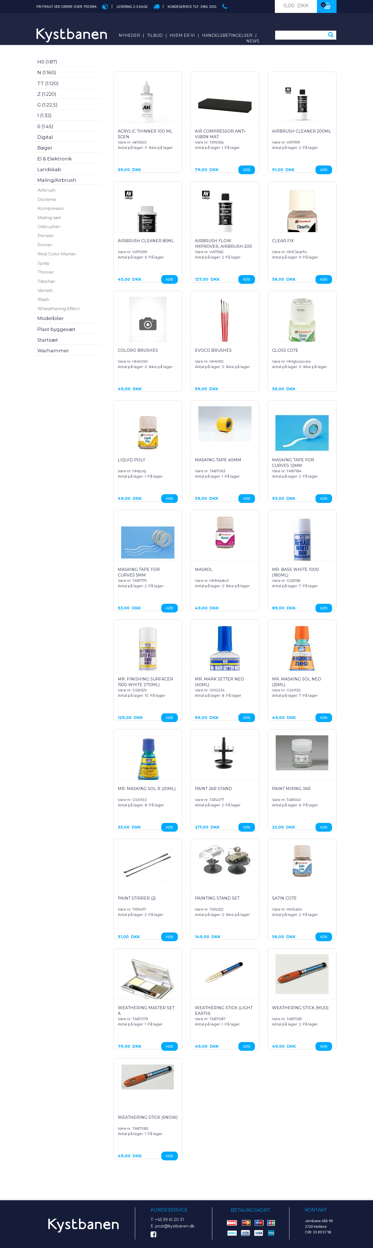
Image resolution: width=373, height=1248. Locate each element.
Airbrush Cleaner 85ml (146, 240)
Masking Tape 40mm (218, 459)
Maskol (204, 569)
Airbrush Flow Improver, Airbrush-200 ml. (223, 246)
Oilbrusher (49, 226)
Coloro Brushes (138, 350)
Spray (43, 263)
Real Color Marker (57, 254)
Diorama (47, 199)
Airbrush (47, 190)
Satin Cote (284, 898)
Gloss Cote (285, 350)
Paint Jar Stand (213, 788)
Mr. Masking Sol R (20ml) (147, 788)
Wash (43, 299)
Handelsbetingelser (227, 35)
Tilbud (155, 35)
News (252, 41)
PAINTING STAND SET (217, 898)
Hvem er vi (182, 35)
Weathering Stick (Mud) (300, 1007)
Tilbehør (46, 281)
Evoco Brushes (213, 350)
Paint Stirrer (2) (137, 898)
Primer (45, 245)
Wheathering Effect (59, 308)
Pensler (46, 235)
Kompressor (51, 208)
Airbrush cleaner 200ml (301, 131)
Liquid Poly (131, 459)
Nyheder (129, 35)
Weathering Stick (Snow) (148, 1117)
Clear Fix (283, 240)
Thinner (46, 272)
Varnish (45, 290)
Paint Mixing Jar (291, 788)
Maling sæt (49, 217)
